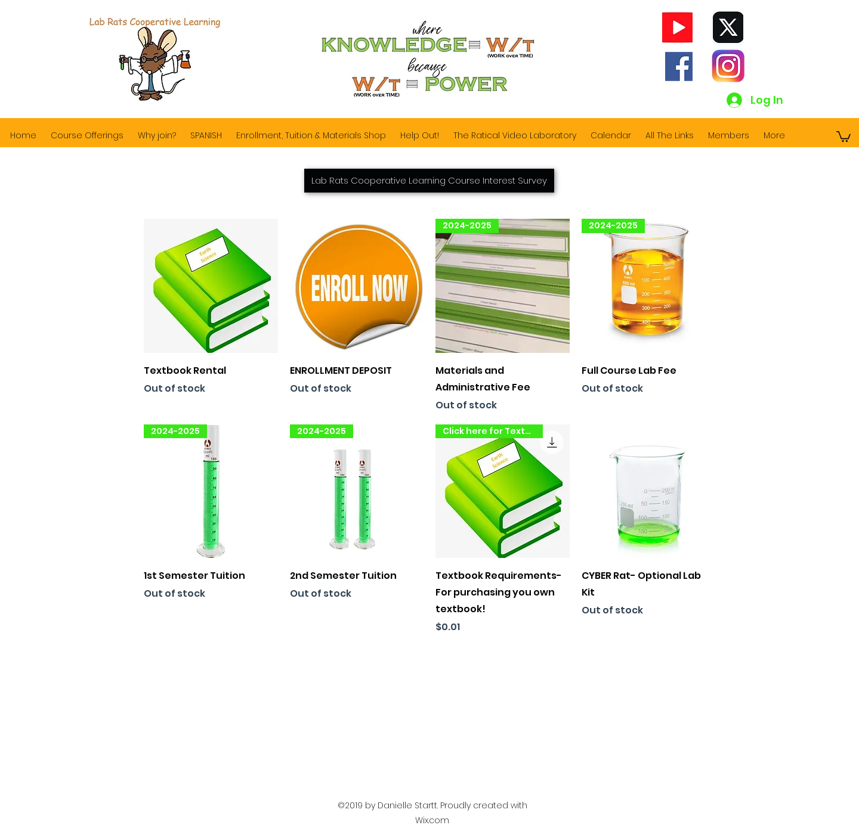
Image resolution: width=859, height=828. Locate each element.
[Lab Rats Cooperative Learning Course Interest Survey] (429, 181)
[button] (843, 136)
